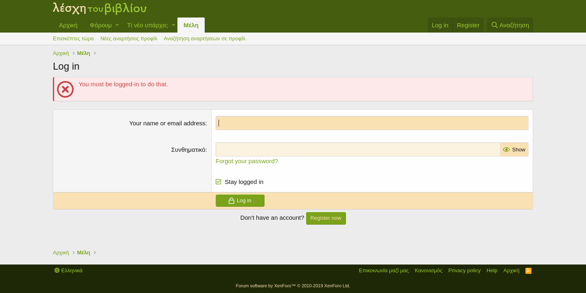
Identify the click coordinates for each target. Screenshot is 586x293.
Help (492, 270)
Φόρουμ (101, 25)
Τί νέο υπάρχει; (147, 25)
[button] (117, 25)
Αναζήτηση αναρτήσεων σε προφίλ (204, 38)
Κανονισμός (428, 270)
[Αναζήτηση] (510, 25)
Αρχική (68, 25)
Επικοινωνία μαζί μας (384, 270)
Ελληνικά (69, 270)
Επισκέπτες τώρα (73, 38)
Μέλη (191, 25)
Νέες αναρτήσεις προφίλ (129, 38)
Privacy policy (464, 270)
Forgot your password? (247, 160)
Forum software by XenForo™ (293, 285)
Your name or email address (167, 123)
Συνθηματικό (188, 149)
